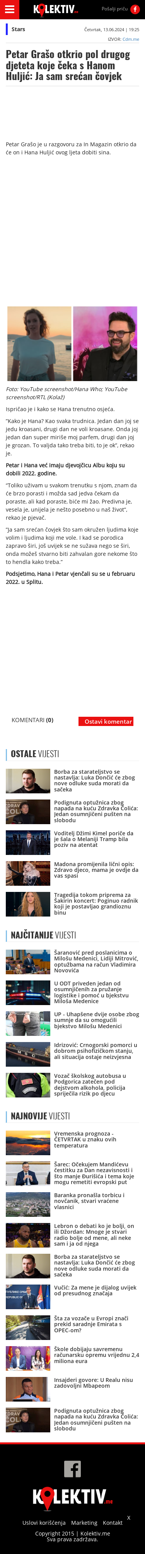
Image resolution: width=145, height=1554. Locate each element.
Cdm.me (131, 39)
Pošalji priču (115, 8)
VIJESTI (43, 935)
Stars (18, 29)
